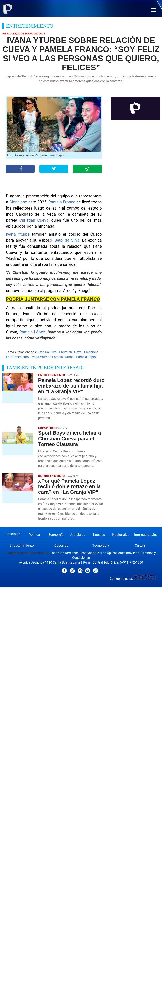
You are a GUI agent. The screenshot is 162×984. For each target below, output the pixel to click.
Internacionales (146, 535)
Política (34, 535)
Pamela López (32, 332)
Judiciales (77, 535)
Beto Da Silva (46, 352)
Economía (56, 535)
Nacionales (120, 535)
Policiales (12, 534)
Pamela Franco (61, 202)
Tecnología (100, 545)
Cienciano (18, 202)
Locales (99, 535)
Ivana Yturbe (18, 234)
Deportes (61, 545)
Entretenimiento (17, 357)
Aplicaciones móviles (122, 553)
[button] (153, 10)
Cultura (140, 545)
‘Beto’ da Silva (66, 240)
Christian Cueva (33, 220)
